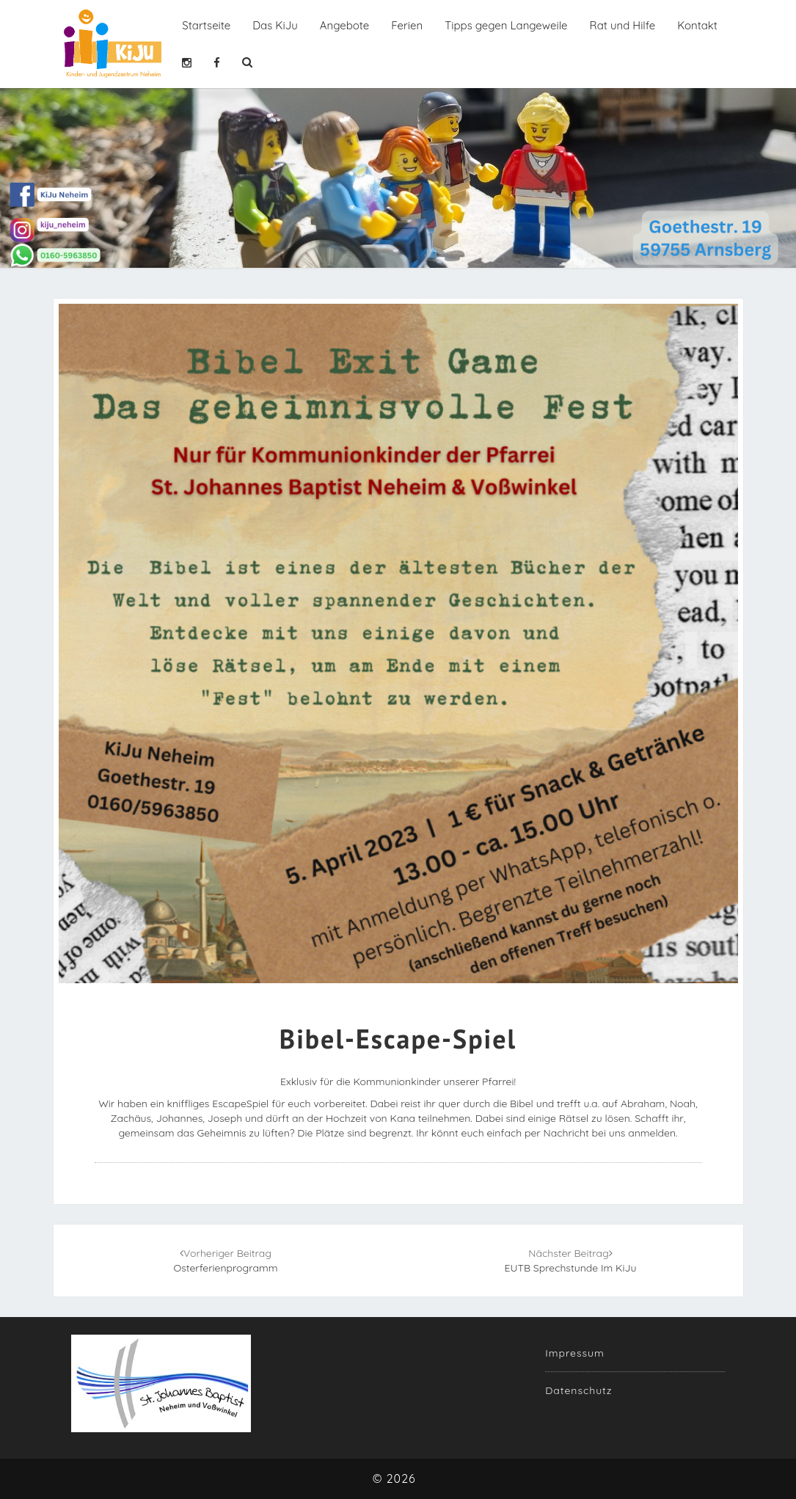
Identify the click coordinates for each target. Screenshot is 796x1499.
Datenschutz (578, 1390)
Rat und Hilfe (623, 25)
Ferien (407, 25)
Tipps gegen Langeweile (506, 25)
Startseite (206, 25)
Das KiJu (274, 25)
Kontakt (697, 25)
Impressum (575, 1353)
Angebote (345, 25)
